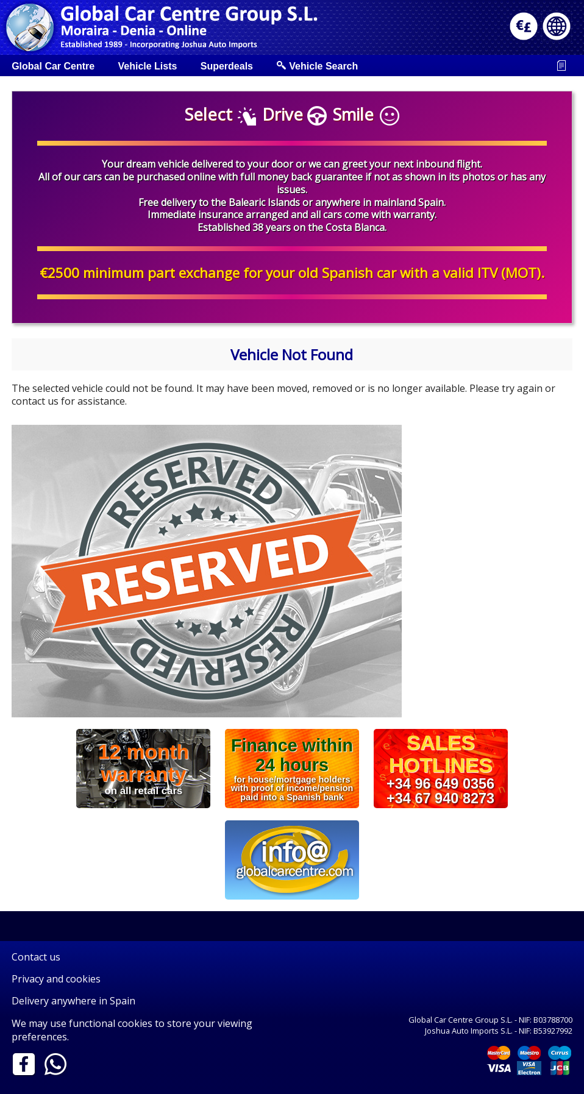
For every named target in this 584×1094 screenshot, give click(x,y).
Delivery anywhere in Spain (73, 1000)
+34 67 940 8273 (440, 798)
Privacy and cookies (56, 979)
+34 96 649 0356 (440, 784)
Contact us (36, 957)
